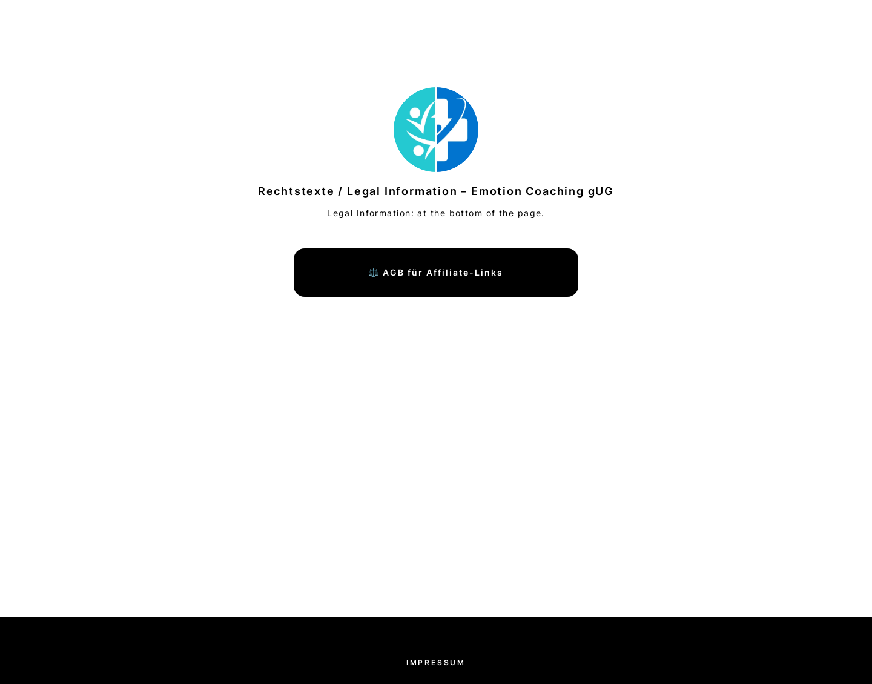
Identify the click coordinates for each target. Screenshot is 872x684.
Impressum (436, 662)
